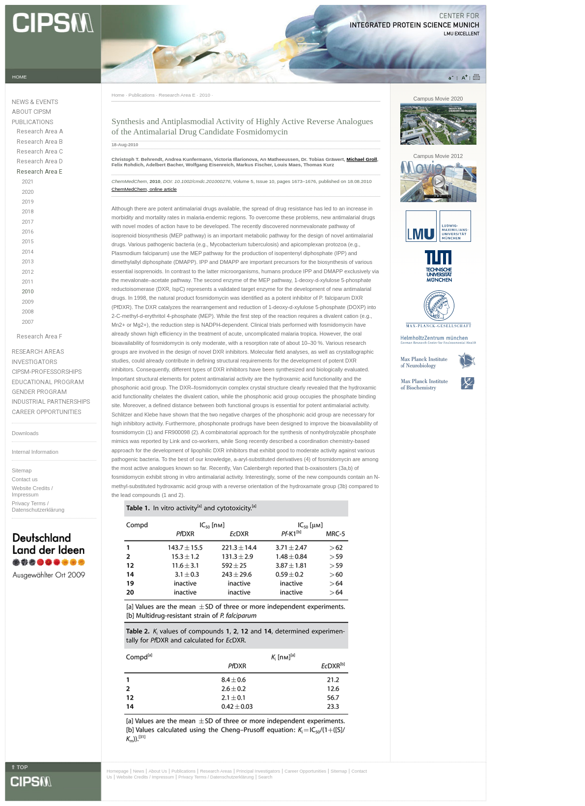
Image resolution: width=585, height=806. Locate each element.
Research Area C (40, 151)
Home (117, 95)
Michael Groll (361, 159)
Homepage (118, 771)
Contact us (25, 479)
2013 (27, 262)
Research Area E (39, 171)
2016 (27, 232)
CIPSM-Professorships (47, 371)
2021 (27, 182)
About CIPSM (31, 111)
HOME (19, 76)
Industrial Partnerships (51, 401)
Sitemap (21, 470)
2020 (27, 192)
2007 (27, 322)
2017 (27, 222)
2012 (27, 272)
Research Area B (40, 141)
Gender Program (39, 391)
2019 (27, 202)
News (138, 771)
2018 (27, 211)
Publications (32, 122)
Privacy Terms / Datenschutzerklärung (38, 506)
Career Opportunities (46, 412)
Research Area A (40, 131)
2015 (27, 241)
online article (162, 189)
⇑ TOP (19, 767)
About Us (157, 771)
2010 (27, 291)
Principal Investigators (258, 771)
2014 (27, 252)
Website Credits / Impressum (145, 777)
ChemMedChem (129, 189)
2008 (27, 312)
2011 (27, 282)
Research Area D (40, 161)
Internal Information (35, 452)
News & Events (35, 101)
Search (265, 777)
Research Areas (38, 351)
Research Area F (39, 336)
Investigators (34, 361)
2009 (27, 302)
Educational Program (48, 382)
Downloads (25, 433)
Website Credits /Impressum (32, 491)
